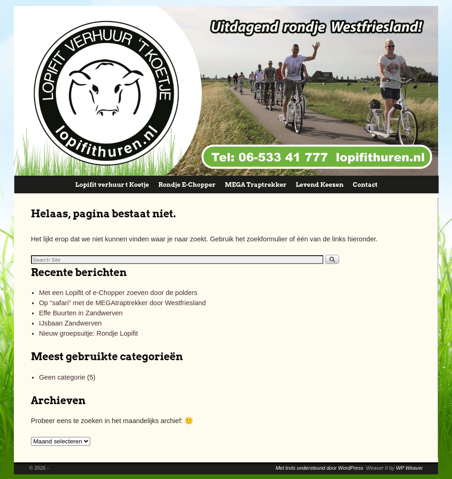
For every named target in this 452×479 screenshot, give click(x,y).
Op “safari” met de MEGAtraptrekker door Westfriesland (122, 303)
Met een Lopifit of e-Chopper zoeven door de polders (118, 292)
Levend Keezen (319, 184)
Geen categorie (62, 377)
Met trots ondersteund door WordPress (320, 468)
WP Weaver (409, 468)
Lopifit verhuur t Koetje (112, 184)
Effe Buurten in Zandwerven (81, 313)
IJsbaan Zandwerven (70, 323)
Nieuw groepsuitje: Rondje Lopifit (88, 333)
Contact (365, 184)
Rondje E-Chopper (187, 184)
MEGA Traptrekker (255, 184)
